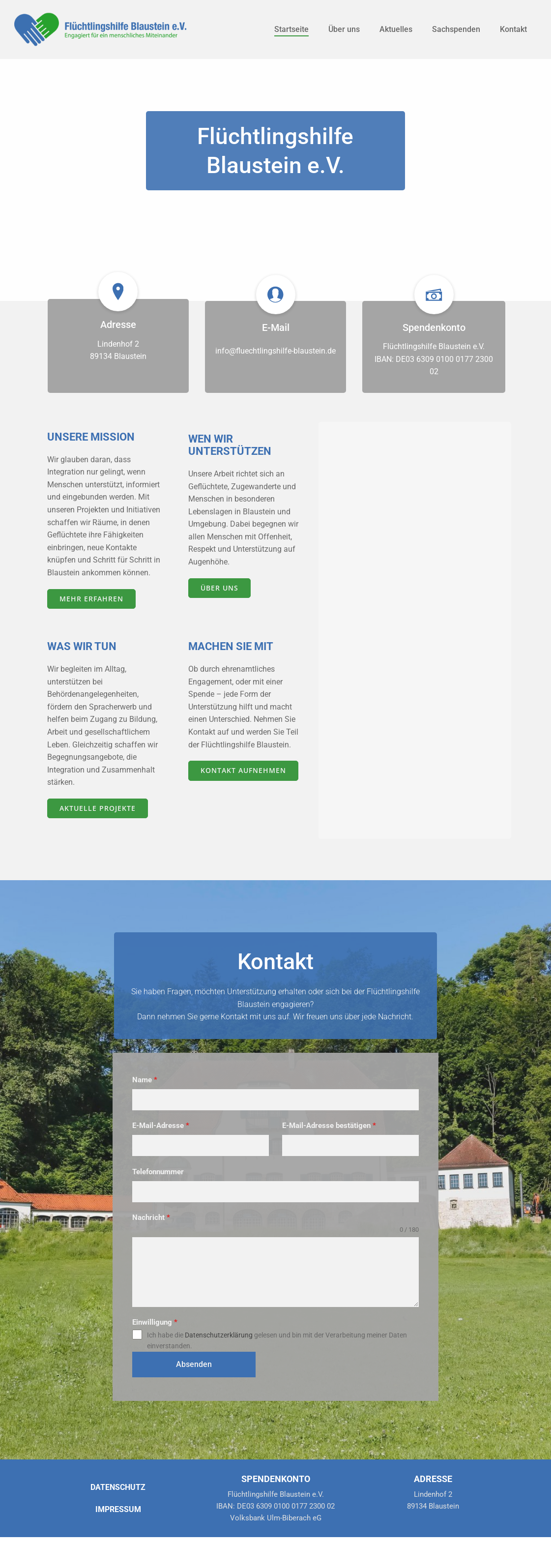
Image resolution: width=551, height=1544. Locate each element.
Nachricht (152, 1233)
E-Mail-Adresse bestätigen (330, 1142)
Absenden (181, 1378)
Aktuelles (395, 29)
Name (145, 1096)
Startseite (291, 29)
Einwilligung (155, 1338)
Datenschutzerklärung (220, 1351)
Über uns (343, 29)
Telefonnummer (159, 1188)
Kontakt (512, 29)
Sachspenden (456, 29)
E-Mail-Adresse (161, 1142)
